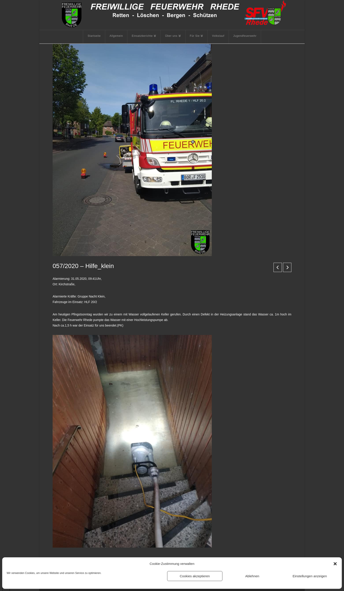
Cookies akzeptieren (195, 576)
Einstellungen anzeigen (309, 576)
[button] (335, 564)
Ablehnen (252, 576)
